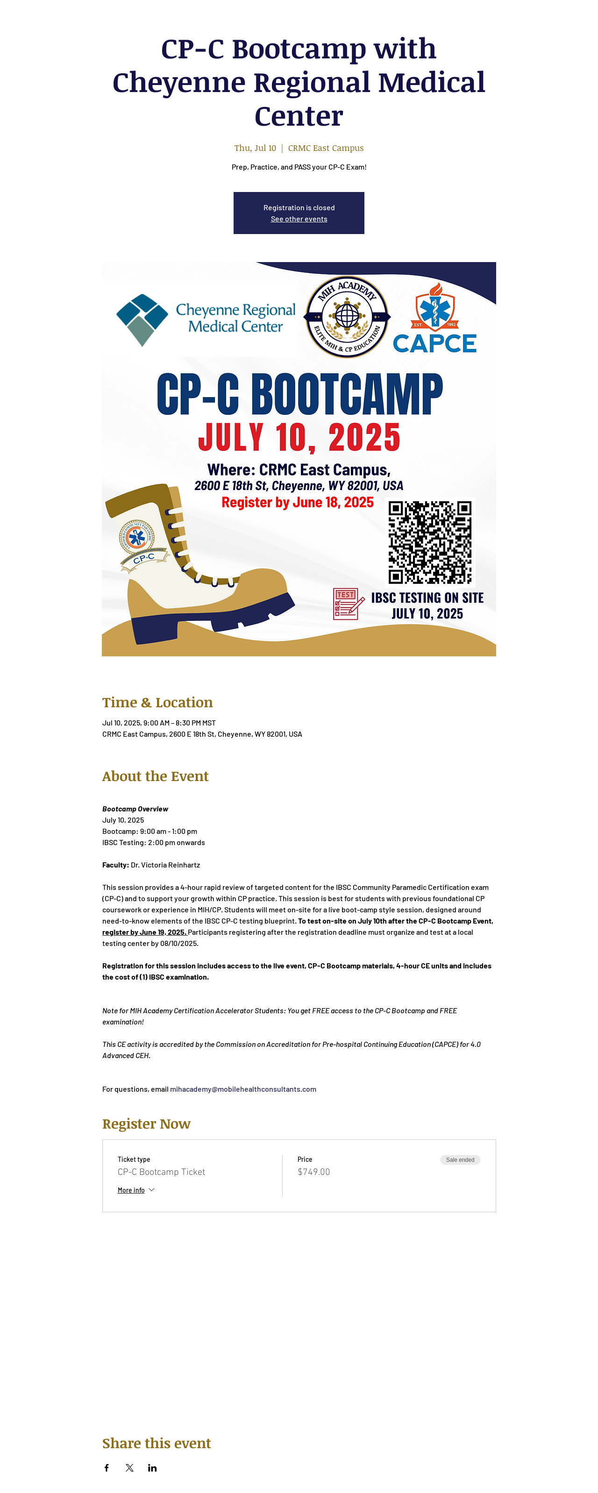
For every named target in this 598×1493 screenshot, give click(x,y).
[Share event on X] (129, 1468)
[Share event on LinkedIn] (152, 1468)
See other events (299, 218)
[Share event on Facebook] (106, 1468)
